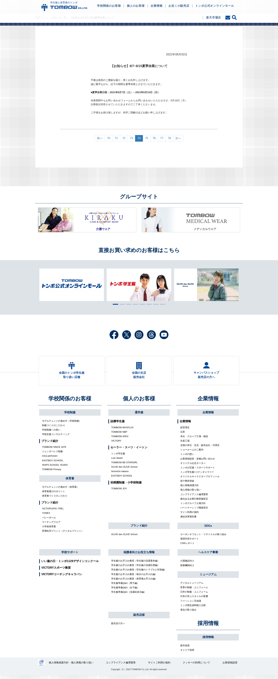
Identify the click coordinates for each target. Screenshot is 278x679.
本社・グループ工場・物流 (194, 439)
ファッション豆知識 (190, 604)
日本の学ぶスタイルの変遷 (194, 599)
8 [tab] (161, 304)
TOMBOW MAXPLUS (122, 430)
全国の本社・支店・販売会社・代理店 (199, 448)
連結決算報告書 (188, 519)
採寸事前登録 (187, 484)
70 (108, 138)
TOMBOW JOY (119, 491)
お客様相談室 (230, 666)
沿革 (182, 435)
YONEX (46, 516)
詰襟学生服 (117, 424)
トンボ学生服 (118, 456)
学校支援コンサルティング (56, 437)
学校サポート (69, 555)
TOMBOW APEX (119, 439)
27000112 (41, 666)
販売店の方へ (118, 626)
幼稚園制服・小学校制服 (126, 485)
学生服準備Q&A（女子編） (125, 590)
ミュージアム (208, 577)
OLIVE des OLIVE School (124, 470)
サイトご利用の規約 (159, 666)
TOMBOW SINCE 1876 (54, 450)
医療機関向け (187, 568)
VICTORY (116, 444)
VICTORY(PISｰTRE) (52, 511)
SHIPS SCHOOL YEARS (55, 468)
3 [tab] (128, 304)
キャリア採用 (187, 653)
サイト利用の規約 (189, 515)
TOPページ (41, 17)
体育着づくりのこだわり (54, 499)
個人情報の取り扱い (190, 493)
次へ (178, 138)
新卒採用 (185, 648)
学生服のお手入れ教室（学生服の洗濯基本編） (135, 564)
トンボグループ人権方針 (193, 506)
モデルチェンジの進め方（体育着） (60, 490)
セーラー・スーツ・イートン (128, 450)
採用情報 (208, 626)
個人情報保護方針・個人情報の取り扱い (71, 666)
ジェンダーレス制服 (52, 454)
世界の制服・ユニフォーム (194, 590)
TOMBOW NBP (119, 435)
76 (154, 138)
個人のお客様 (139, 402)
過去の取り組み (188, 613)
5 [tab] (141, 304)
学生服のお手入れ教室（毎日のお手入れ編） (134, 577)
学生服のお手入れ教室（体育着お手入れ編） (134, 582)
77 (161, 138)
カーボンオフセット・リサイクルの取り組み (203, 537)
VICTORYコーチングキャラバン (61, 577)
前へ (100, 138)
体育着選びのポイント (53, 494)
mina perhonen (49, 459)
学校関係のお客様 (69, 402)
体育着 (70, 481)
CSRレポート (187, 546)
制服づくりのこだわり (53, 428)
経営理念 (185, 430)
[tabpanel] (139, 285)
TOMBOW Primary (51, 472)
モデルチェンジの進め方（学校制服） (61, 424)
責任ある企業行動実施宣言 (194, 502)
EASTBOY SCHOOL (52, 463)
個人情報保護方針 (189, 488)
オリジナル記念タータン (193, 466)
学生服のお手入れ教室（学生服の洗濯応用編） (135, 568)
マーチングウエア (51, 525)
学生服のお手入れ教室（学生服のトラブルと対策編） (138, 573)
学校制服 (70, 415)
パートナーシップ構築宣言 (194, 511)
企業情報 (208, 402)
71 (116, 138)
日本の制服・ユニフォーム (194, 595)
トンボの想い (187, 457)
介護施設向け (187, 564)
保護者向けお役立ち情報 (139, 555)
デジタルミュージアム (191, 586)
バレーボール (49, 520)
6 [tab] (148, 304)
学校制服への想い (51, 433)
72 (124, 138)
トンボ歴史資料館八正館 (193, 608)
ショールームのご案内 (191, 452)
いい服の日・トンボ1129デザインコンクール (70, 564)
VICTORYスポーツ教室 (56, 570)
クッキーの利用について (196, 666)
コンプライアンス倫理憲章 (194, 497)
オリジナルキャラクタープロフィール (199, 479)
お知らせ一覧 (59, 17)
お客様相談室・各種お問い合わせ (197, 462)
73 (131, 138)
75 (146, 138)
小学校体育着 (49, 529)
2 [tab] (121, 304)
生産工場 (185, 444)
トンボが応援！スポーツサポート (197, 470)
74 (139, 138)
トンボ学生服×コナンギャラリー (197, 475)
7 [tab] (155, 304)
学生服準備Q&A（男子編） (125, 586)
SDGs (208, 528)
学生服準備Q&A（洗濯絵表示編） (128, 595)
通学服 (139, 415)
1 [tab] (114, 304)
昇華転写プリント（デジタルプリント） (63, 534)
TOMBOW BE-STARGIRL (124, 465)
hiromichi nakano (120, 474)
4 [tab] (135, 304)
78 (169, 138)
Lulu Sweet (117, 461)
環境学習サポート (189, 542)
